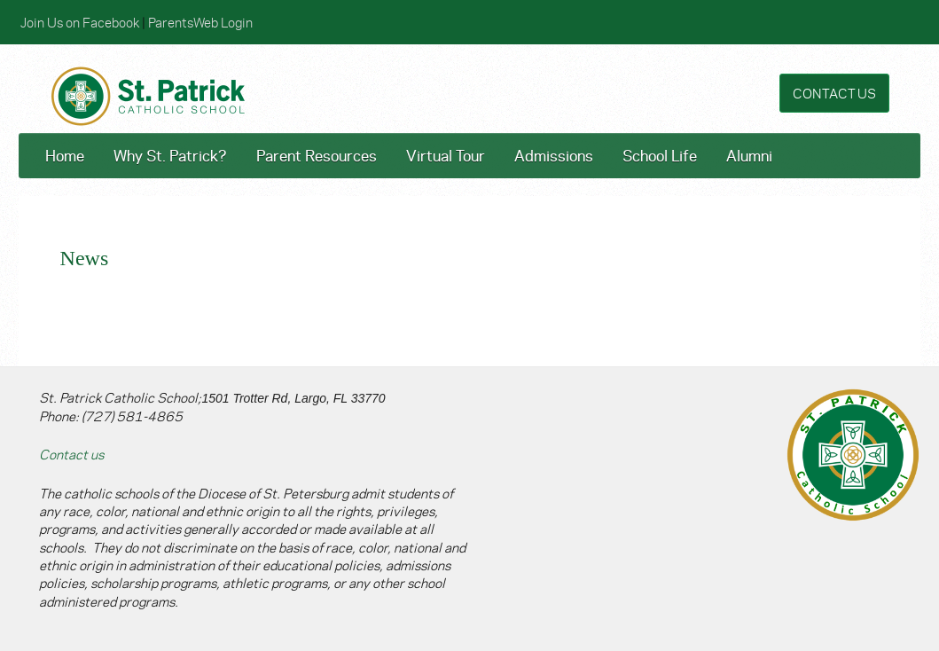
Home (64, 155)
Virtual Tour (445, 155)
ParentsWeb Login (200, 21)
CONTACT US (834, 92)
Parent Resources (316, 155)
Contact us (71, 453)
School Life (659, 155)
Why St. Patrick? (170, 155)
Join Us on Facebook (79, 21)
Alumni (749, 155)
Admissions (553, 155)
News (84, 258)
